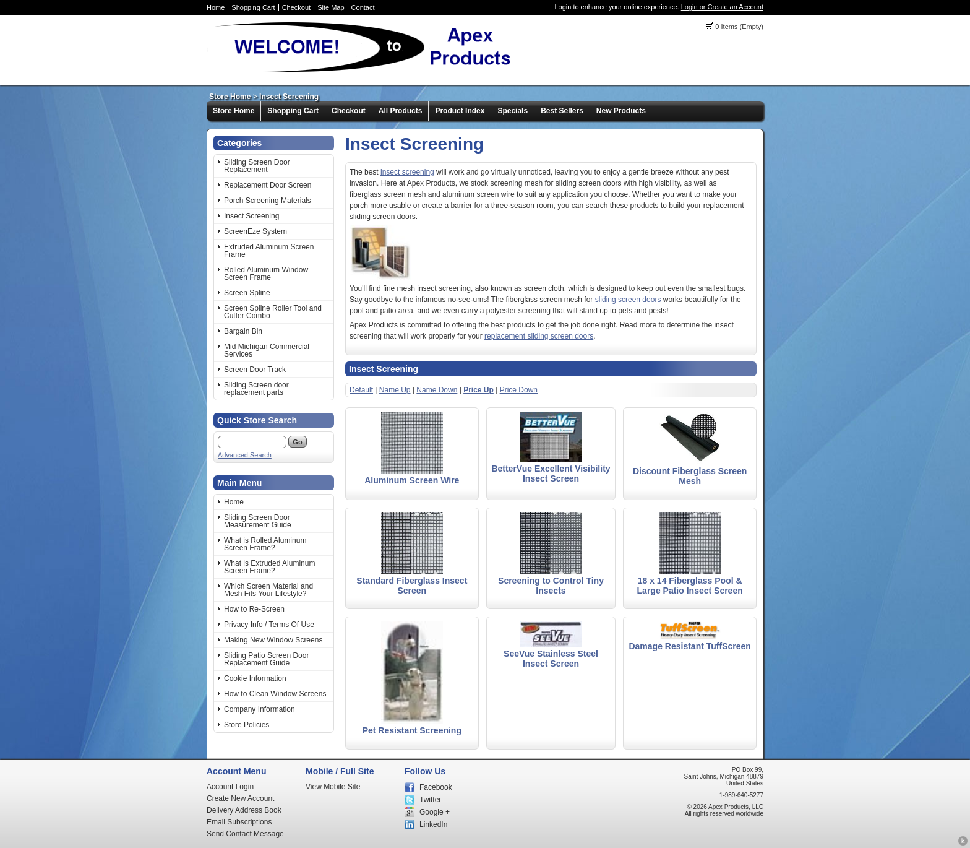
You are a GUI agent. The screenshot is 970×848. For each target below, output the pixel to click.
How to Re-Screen (254, 609)
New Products (621, 110)
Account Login (230, 786)
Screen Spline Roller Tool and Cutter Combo (273, 312)
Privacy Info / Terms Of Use (269, 624)
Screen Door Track (255, 369)
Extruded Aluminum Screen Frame (269, 251)
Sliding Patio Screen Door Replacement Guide (266, 659)
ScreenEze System (255, 231)
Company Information (259, 709)
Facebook (435, 787)
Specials (512, 110)
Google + (434, 812)
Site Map (330, 7)
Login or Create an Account (722, 7)
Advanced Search (245, 455)
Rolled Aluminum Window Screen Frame (266, 274)
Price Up (478, 390)
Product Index (459, 110)
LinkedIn (433, 824)
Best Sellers (562, 110)
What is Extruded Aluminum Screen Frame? (269, 567)
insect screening (407, 172)
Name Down (436, 390)
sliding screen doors (628, 299)
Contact (363, 7)
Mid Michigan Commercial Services (266, 350)
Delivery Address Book (244, 810)
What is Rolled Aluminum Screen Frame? (265, 544)
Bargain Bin (243, 331)
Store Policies (246, 724)
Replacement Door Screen (267, 185)
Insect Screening (289, 96)
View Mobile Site (333, 786)
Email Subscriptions (239, 822)
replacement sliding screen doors (538, 336)
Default (361, 390)
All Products (401, 110)
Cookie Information (255, 678)
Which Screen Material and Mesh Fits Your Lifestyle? (268, 590)
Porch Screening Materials (267, 200)
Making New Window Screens (273, 640)
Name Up (395, 390)
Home (216, 7)
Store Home (230, 96)
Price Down (519, 390)
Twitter (430, 799)
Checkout (296, 7)
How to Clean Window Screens (275, 694)
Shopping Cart (253, 7)
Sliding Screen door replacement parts (256, 389)
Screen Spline (247, 292)
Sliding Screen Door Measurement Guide (257, 521)
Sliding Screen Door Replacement (257, 166)
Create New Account (240, 798)
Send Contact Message (245, 833)
